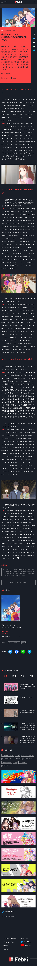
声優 (18, 755)
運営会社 (5, 950)
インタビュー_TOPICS (8, 755)
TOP (2, 6)
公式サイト (4, 631)
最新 (5, 676)
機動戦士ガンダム (7, 762)
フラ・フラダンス (6, 78)
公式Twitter (5, 633)
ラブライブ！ (6, 765)
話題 (16, 762)
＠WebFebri (27, 942)
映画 (15, 78)
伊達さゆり (18, 758)
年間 (31, 676)
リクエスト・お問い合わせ (10, 938)
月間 (22, 676)
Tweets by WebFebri (8, 916)
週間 (14, 676)
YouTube (27, 945)
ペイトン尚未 (23, 762)
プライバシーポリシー (9, 942)
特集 (6, 6)
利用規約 (5, 946)
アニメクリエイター (7, 758)
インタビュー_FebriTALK (28, 755)
